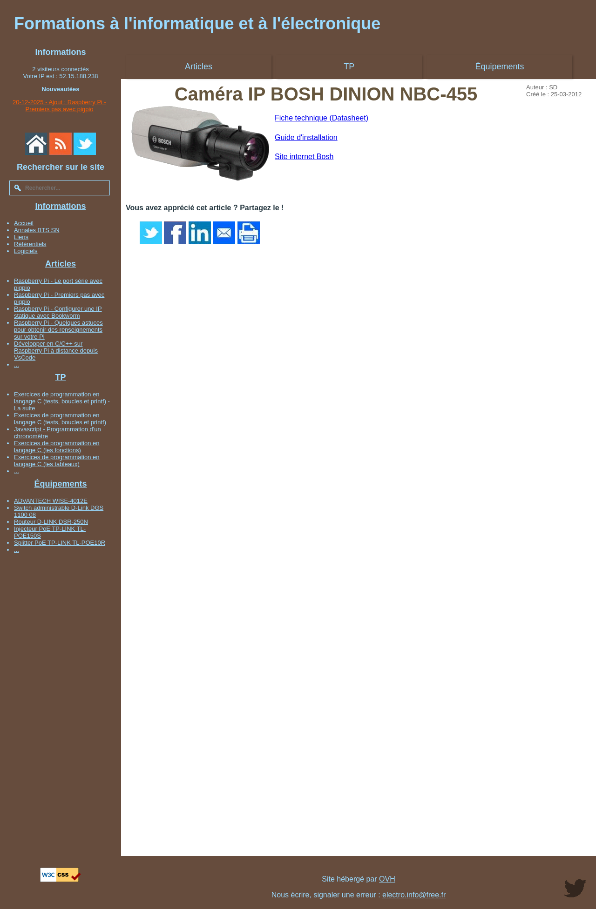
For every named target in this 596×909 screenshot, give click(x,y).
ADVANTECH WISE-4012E (51, 500)
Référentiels (30, 244)
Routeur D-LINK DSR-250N (51, 521)
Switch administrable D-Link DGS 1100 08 (58, 511)
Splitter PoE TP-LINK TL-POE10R (59, 542)
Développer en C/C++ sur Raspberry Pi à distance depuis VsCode (56, 350)
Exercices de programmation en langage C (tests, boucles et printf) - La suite (62, 401)
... (16, 364)
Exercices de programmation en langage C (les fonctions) (57, 447)
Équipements (60, 483)
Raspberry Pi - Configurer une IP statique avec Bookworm (58, 312)
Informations (60, 206)
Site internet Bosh (304, 156)
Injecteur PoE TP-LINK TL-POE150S (50, 532)
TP (60, 377)
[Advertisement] (60, 697)
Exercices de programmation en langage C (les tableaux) (57, 461)
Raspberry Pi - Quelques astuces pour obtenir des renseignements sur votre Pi (58, 329)
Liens (21, 237)
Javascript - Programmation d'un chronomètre (57, 433)
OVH (387, 879)
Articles (60, 263)
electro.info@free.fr (414, 895)
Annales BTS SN (37, 230)
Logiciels (26, 250)
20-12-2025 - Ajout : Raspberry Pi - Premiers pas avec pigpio (59, 106)
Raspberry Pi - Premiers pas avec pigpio (59, 298)
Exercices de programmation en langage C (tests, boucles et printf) (60, 419)
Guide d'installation (306, 137)
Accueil (24, 223)
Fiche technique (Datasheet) (321, 118)
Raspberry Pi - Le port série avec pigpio (58, 284)
